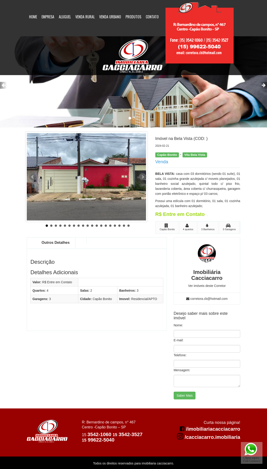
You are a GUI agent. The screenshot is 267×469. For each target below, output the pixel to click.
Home (33, 17)
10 (88, 226)
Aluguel (65, 17)
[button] (3, 85)
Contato (152, 17)
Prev (32, 177)
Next (142, 177)
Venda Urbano (110, 17)
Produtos (133, 17)
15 (110, 226)
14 (106, 226)
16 (115, 226)
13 (101, 226)
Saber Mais (185, 395)
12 (97, 226)
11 (92, 226)
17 (119, 226)
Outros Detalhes (56, 242)
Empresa (48, 17)
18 (124, 226)
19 (128, 226)
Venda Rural (85, 17)
